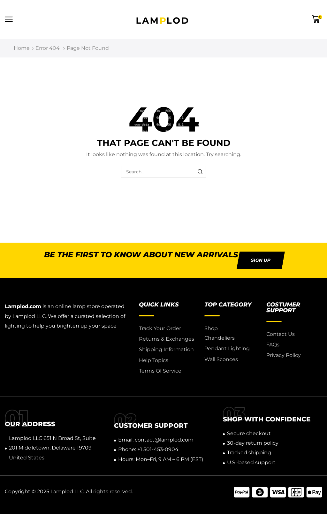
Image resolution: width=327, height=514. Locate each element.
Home (22, 48)
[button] (9, 19)
